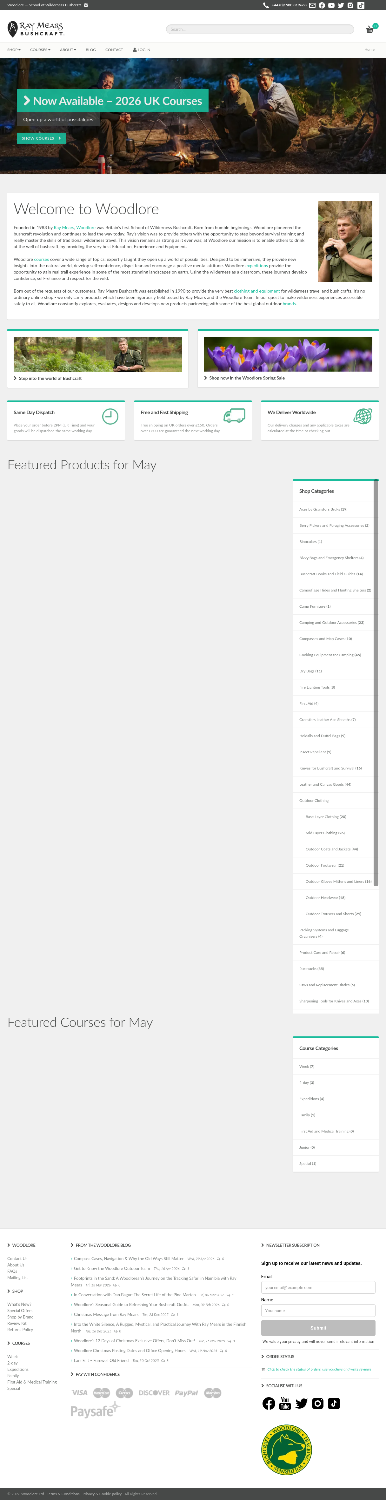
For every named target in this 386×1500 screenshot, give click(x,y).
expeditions (256, 265)
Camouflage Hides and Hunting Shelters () (335, 590)
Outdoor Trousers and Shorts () (333, 913)
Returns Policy (20, 1329)
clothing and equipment (257, 291)
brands (289, 303)
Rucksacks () (311, 968)
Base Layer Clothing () (326, 816)
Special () (307, 1163)
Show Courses (41, 138)
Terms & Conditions (63, 1493)
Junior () (307, 1147)
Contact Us (17, 1258)
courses (41, 259)
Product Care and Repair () (322, 952)
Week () (306, 1066)
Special (13, 1388)
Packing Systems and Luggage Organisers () (324, 933)
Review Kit (17, 1323)
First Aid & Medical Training (32, 1381)
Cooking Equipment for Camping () (330, 654)
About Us (15, 1264)
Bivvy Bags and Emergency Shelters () (331, 557)
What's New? (19, 1304)
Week (12, 1356)
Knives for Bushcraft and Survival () (330, 768)
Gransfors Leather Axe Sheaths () (327, 719)
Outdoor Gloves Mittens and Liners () (339, 881)
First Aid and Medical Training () (326, 1131)
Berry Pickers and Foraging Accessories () (334, 525)
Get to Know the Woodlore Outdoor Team (112, 1268)
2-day (12, 1362)
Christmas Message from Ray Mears (106, 1314)
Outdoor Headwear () (325, 897)
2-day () (306, 1082)
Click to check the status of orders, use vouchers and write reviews (319, 1369)
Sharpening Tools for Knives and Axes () (334, 1001)
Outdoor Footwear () (325, 865)
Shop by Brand (20, 1316)
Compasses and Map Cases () (325, 638)
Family (13, 1375)
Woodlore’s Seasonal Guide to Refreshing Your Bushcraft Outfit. (131, 1304)
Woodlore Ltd (32, 1493)
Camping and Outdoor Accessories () (331, 622)
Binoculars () (310, 541)
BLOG (91, 49)
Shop (14, 49)
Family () (307, 1115)
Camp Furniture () (315, 606)
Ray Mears (64, 227)
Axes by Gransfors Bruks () (323, 509)
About (68, 49)
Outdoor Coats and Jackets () (332, 849)
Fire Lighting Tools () (317, 687)
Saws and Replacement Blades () (327, 984)
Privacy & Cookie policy (102, 1493)
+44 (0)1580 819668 (289, 5)
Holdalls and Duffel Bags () (322, 735)
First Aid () (308, 703)
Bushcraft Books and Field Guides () (331, 574)
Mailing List (17, 1277)
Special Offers (19, 1310)
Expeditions (18, 1369)
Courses (40, 49)
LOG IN (141, 49)
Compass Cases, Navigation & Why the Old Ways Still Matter (128, 1258)
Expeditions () (311, 1098)
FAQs (12, 1271)
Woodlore (86, 227)
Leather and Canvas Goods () (325, 784)
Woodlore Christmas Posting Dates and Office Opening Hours (130, 1350)
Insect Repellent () (315, 752)
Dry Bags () (310, 671)
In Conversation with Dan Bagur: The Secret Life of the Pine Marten (135, 1294)
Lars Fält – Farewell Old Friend (101, 1360)
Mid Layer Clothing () (325, 832)
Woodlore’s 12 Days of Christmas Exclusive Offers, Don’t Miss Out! (134, 1340)
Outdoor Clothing (314, 800)
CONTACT (114, 49)
